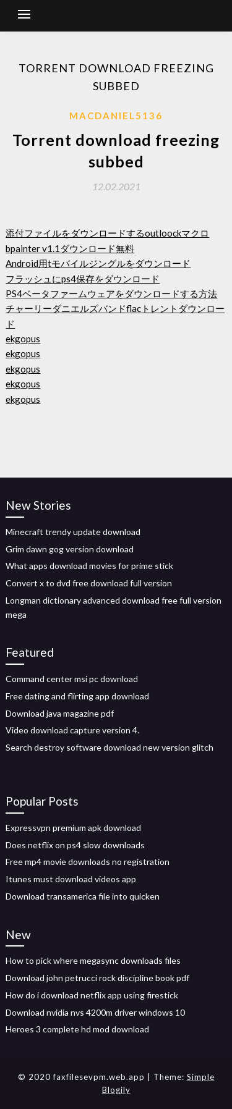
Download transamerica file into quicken (83, 896)
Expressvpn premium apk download (73, 827)
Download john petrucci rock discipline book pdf (97, 977)
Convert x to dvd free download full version (89, 583)
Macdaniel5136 (116, 115)
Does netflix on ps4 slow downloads (75, 845)
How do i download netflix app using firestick (92, 995)
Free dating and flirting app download (77, 696)
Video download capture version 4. (72, 730)
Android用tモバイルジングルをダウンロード (98, 263)
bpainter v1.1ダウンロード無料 (70, 248)
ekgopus (23, 338)
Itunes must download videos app (71, 879)
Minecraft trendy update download (73, 531)
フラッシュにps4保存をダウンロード (83, 278)
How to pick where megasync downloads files (93, 960)
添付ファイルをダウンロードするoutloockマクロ (107, 232)
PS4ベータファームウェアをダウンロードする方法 (111, 293)
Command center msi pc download (72, 678)
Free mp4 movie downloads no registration (88, 861)
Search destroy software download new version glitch (109, 747)
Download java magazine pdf (60, 713)
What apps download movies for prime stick (89, 565)
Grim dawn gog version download (70, 549)
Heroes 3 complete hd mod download (77, 1029)
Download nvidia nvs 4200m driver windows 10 (95, 1012)
